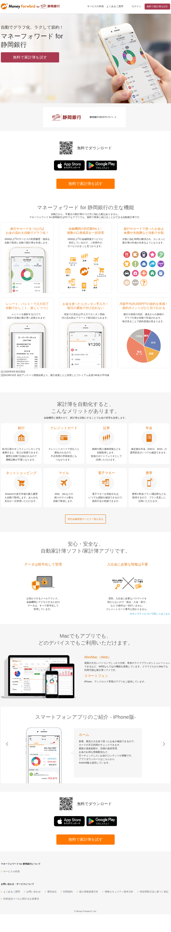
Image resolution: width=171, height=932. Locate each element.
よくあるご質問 (114, 6)
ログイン (136, 6)
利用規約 (68, 891)
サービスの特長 (95, 6)
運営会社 (52, 891)
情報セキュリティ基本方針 (119, 891)
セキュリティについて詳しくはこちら (150, 613)
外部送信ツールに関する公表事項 (21, 898)
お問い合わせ (33, 891)
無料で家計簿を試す (157, 6)
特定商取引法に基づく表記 (154, 891)
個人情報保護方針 (88, 891)
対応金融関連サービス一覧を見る (85, 519)
